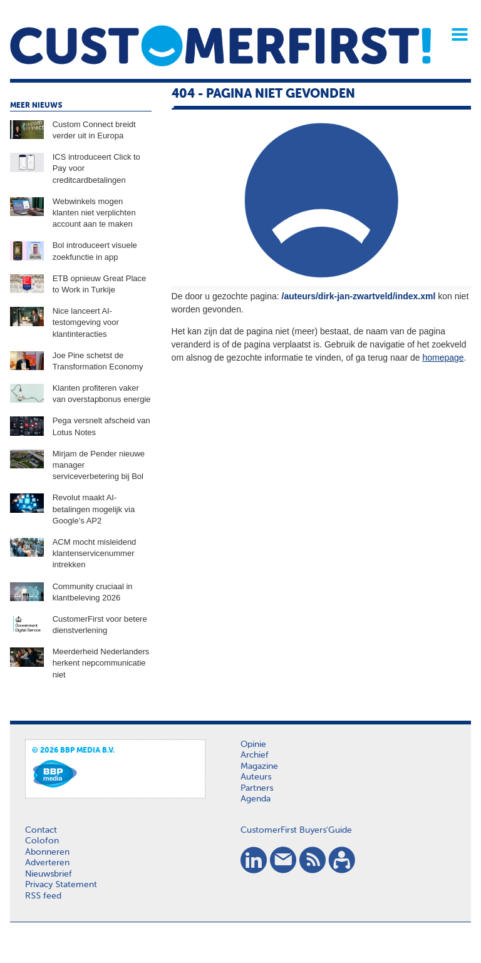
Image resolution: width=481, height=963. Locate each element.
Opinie (253, 744)
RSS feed (43, 896)
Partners (256, 788)
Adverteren (47, 862)
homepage (442, 358)
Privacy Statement (61, 884)
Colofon (42, 841)
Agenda (255, 799)
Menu (455, 34)
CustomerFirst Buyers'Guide (296, 830)
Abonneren (47, 852)
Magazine (259, 766)
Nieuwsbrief (48, 874)
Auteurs (255, 777)
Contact (41, 830)
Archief (254, 755)
